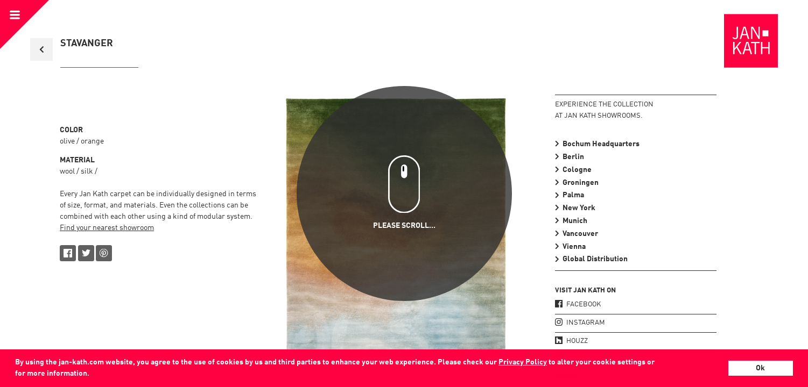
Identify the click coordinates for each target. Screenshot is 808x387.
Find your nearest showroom (107, 228)
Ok (760, 368)
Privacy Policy (522, 362)
